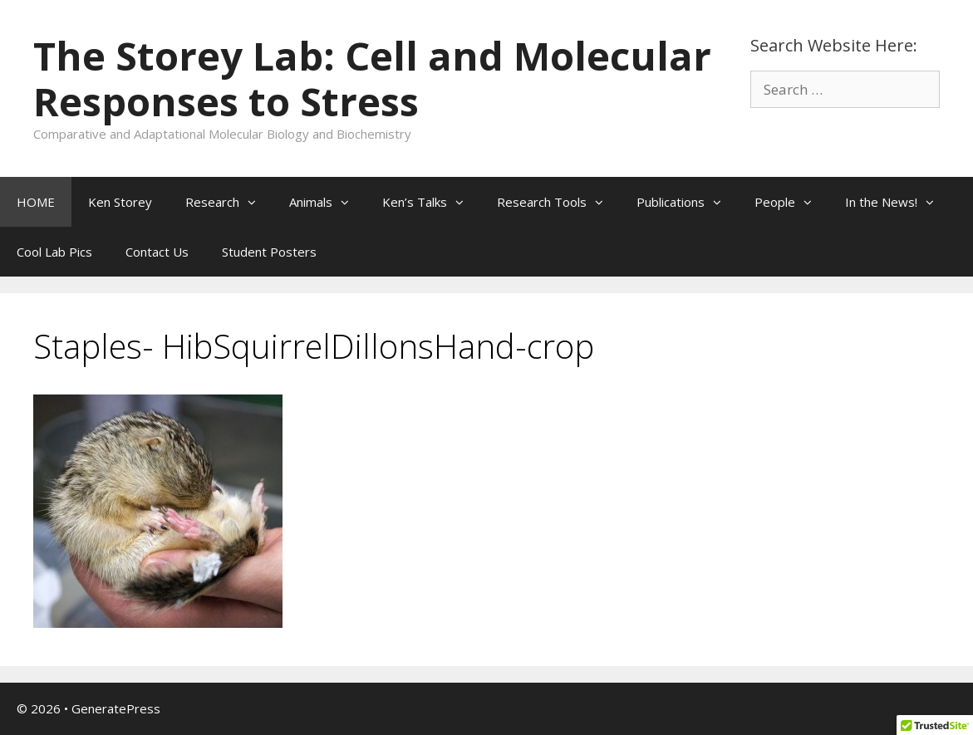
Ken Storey (120, 202)
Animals (327, 202)
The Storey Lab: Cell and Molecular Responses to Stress (372, 78)
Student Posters (269, 251)
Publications (687, 202)
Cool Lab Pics (54, 251)
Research (229, 202)
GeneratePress (115, 708)
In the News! (898, 202)
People (791, 202)
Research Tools (558, 202)
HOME (36, 202)
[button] (256, 202)
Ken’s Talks (431, 202)
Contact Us (157, 251)
